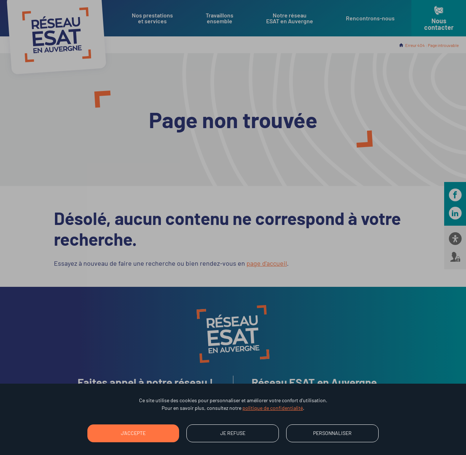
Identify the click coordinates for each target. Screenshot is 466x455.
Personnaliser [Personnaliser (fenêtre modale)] (332, 433)
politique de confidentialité (272, 408)
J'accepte (133, 433)
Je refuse (232, 433)
